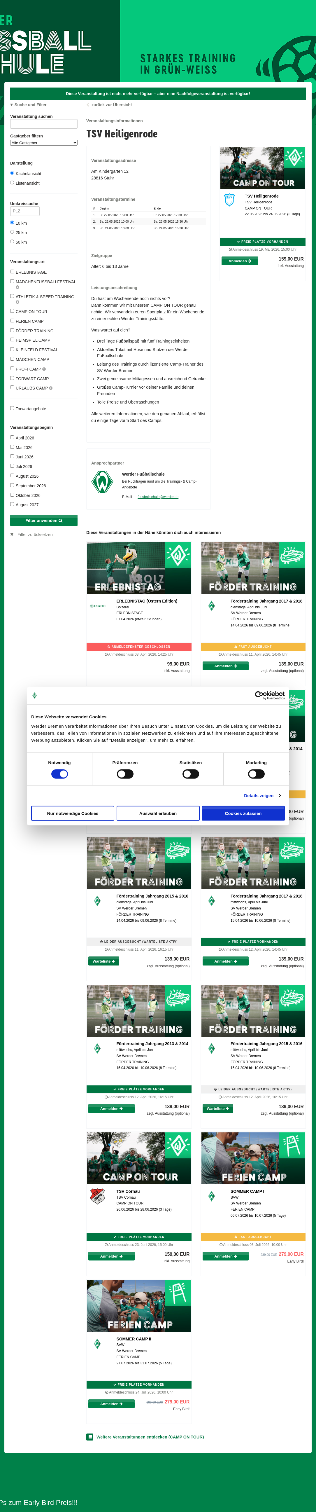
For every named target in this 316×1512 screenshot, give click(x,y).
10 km (18, 223)
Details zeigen (258, 795)
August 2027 (24, 504)
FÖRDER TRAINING (32, 330)
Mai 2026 (21, 447)
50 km (18, 242)
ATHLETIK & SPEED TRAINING (42, 299)
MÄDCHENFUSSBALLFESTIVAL (43, 284)
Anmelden (240, 261)
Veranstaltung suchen (44, 117)
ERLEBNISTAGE (28, 272)
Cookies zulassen (243, 813)
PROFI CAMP (28, 368)
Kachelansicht (25, 173)
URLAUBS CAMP (31, 387)
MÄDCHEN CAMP (29, 359)
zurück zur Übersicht (112, 104)
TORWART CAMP (29, 378)
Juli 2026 (21, 466)
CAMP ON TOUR (28, 311)
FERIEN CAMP (27, 321)
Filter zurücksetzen (35, 534)
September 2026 (28, 485)
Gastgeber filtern (44, 140)
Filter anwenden (43, 520)
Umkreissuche (25, 204)
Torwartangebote (28, 408)
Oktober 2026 (25, 495)
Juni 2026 (22, 456)
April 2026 (22, 437)
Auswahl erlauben (158, 813)
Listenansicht (25, 183)
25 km (18, 232)
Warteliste (104, 961)
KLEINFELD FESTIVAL (34, 349)
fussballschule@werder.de (158, 497)
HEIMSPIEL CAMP (30, 340)
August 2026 (24, 476)
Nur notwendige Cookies (73, 813)
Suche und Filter (31, 105)
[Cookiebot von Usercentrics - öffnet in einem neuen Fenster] (259, 695)
